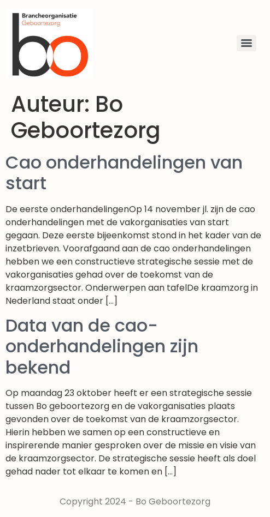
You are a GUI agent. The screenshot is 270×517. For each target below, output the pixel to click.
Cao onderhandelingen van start (124, 172)
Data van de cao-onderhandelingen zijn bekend (101, 346)
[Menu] (246, 43)
